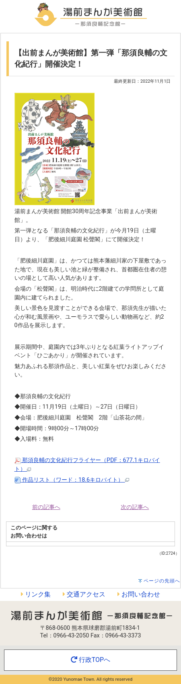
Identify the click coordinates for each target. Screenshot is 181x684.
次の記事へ (135, 507)
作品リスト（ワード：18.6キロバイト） (71, 479)
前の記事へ (46, 507)
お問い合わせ (138, 594)
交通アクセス (84, 594)
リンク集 (36, 594)
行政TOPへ (90, 660)
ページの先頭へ (162, 581)
